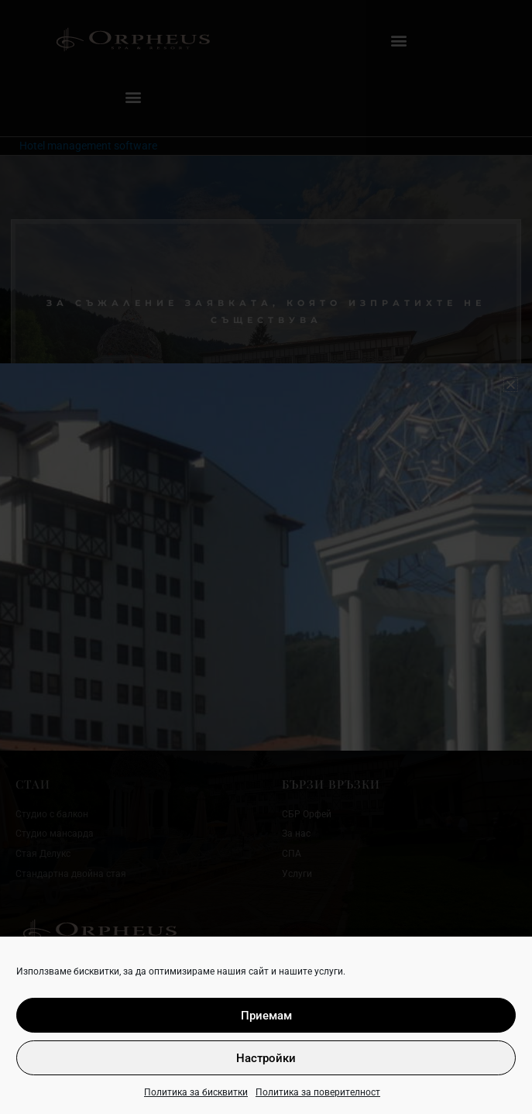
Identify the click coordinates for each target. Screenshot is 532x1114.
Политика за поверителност (318, 1092)
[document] (266, 557)
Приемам (266, 1016)
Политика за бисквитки (196, 1092)
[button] (511, 384)
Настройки (266, 1058)
